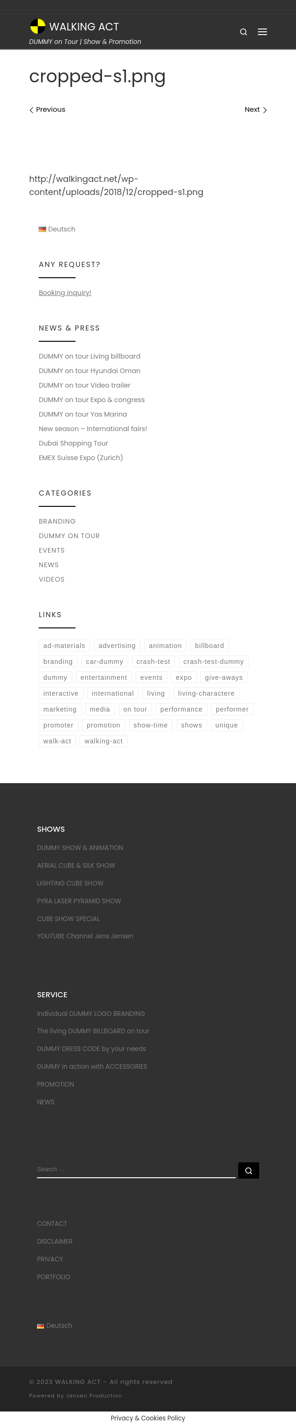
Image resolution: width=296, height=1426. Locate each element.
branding (58, 661)
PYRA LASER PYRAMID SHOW (79, 901)
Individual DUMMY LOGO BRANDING (91, 1013)
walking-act (103, 741)
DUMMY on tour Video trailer (85, 385)
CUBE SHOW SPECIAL (68, 919)
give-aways (224, 677)
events (151, 677)
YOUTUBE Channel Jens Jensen (85, 936)
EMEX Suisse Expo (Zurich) (81, 457)
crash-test (154, 661)
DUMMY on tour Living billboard (89, 356)
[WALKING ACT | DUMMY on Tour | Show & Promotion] (37, 25)
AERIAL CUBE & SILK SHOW (76, 865)
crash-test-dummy (214, 661)
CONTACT (52, 1223)
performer (232, 709)
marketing (60, 709)
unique (226, 725)
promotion (103, 725)
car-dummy (105, 661)
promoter (58, 725)
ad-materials (64, 645)
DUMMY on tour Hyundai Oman (89, 370)
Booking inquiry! (65, 292)
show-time (151, 725)
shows (191, 725)
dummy (55, 677)
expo (184, 677)
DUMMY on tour (69, 535)
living (156, 693)
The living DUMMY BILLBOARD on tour (93, 1031)
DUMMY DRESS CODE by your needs (91, 1048)
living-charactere (206, 693)
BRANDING (57, 521)
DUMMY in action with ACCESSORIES (92, 1066)
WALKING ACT (78, 1381)
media (100, 709)
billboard (209, 645)
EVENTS (52, 550)
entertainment (104, 677)
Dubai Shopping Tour (73, 443)
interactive (61, 693)
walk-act (57, 741)
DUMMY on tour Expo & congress (92, 399)
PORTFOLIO (53, 1277)
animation (165, 645)
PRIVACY (50, 1259)
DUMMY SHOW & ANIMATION (80, 847)
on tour (135, 709)
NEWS (49, 564)
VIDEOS (52, 579)
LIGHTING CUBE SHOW (70, 883)
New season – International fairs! (93, 428)
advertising (117, 645)
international (113, 693)
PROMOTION (55, 1084)
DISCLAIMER (54, 1241)
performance (181, 709)
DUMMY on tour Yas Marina (83, 414)
